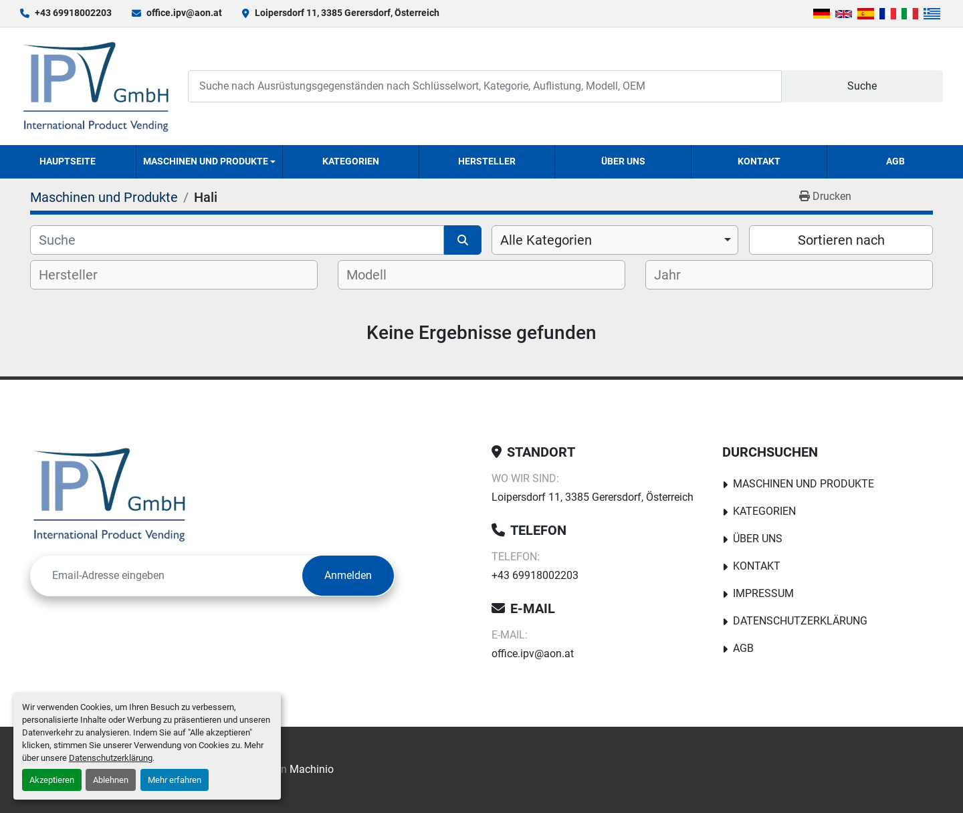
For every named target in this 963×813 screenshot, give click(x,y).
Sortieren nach (841, 240)
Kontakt (759, 161)
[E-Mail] (166, 576)
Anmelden (348, 575)
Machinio (312, 769)
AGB (895, 161)
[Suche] (237, 240)
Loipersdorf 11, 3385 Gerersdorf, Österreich (347, 12)
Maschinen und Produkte (205, 161)
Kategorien (350, 161)
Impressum (763, 593)
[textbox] (79, 275)
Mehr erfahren (174, 780)
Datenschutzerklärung (110, 758)
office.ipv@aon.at (184, 12)
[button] (209, 162)
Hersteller (487, 161)
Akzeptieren (51, 780)
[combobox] (615, 240)
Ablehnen (110, 780)
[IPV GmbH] (109, 494)
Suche (862, 86)
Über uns (623, 161)
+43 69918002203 (73, 12)
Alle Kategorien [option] (546, 240)
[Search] (485, 86)
